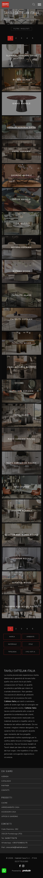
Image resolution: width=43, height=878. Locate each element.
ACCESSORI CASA (8, 812)
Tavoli (21, 20)
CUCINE (4, 803)
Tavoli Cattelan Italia (32, 20)
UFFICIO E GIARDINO (9, 816)
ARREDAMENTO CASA (10, 807)
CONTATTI (5, 790)
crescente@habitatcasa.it (16, 847)
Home (21, 18)
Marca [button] (12, 637)
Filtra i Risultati (22, 29)
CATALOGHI (6, 781)
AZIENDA (5, 776)
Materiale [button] (12, 644)
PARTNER (5, 786)
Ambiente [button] (30, 637)
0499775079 (11, 838)
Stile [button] (31, 644)
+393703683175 (20, 842)
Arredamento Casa (9, 20)
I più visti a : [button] (31, 652)
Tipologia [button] (12, 652)
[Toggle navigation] (39, 4)
